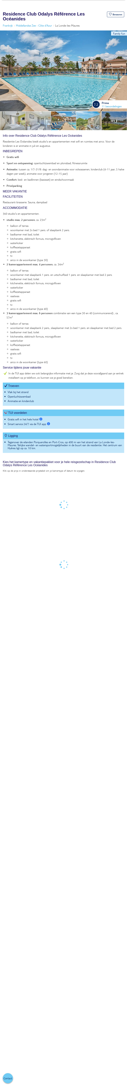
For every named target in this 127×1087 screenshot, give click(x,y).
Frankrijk (8, 25)
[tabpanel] (63, 295)
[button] (115, 14)
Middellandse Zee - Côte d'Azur (34, 25)
